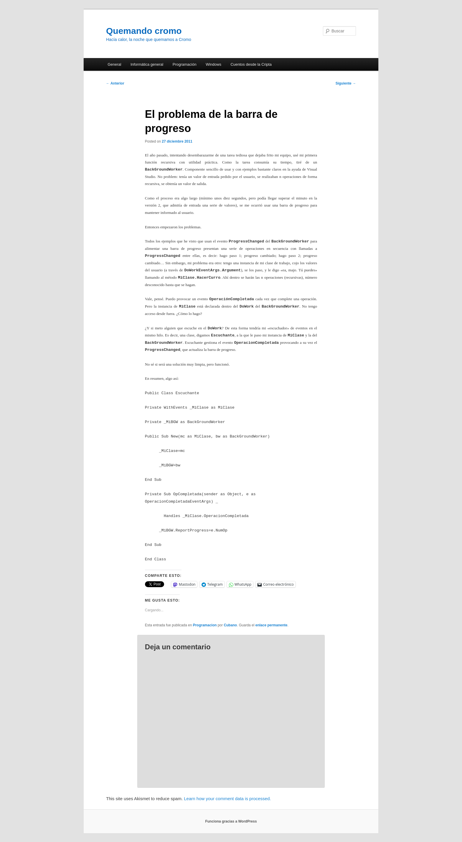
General (114, 64)
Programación (185, 64)
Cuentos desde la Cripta (250, 64)
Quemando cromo (144, 31)
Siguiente (346, 83)
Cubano (230, 625)
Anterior (115, 83)
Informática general (147, 64)
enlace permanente (271, 625)
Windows (213, 64)
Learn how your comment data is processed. (227, 798)
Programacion (205, 625)
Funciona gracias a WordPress (231, 821)
